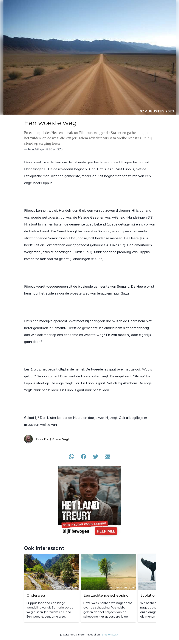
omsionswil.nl (110, 634)
